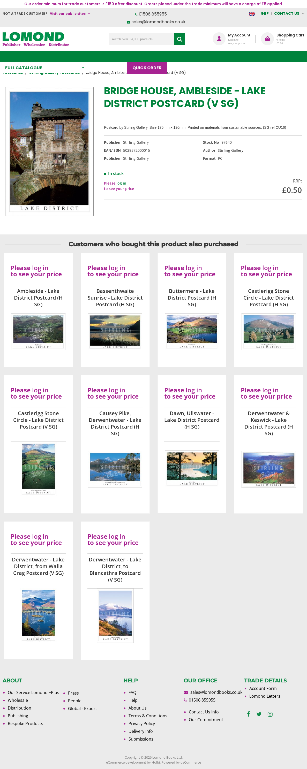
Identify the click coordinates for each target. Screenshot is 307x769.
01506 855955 (153, 14)
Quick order (149, 56)
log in (121, 183)
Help (133, 700)
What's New (111, 56)
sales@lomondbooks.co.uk (158, 22)
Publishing (18, 716)
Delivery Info (141, 731)
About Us (207, 56)
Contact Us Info (204, 712)
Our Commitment (206, 719)
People (74, 701)
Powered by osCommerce (181, 762)
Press (73, 693)
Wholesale (18, 700)
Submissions (141, 739)
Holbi (156, 762)
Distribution (19, 708)
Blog (180, 56)
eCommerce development (126, 762)
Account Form (263, 688)
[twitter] (258, 714)
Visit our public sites (68, 13)
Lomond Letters (264, 696)
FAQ (132, 692)
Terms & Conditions (148, 716)
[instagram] (270, 714)
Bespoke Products (25, 723)
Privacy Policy (142, 723)
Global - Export (82, 708)
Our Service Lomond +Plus (33, 692)
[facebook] (248, 714)
